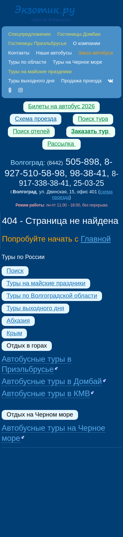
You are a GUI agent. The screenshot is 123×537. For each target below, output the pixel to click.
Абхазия (18, 320)
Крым (14, 333)
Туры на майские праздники (46, 283)
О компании (86, 43)
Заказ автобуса (95, 52)
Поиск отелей (31, 131)
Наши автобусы (54, 52)
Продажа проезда (81, 80)
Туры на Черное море (77, 62)
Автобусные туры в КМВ (46, 393)
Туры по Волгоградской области (52, 295)
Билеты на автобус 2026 (61, 106)
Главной (96, 238)
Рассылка (61, 143)
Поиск (15, 270)
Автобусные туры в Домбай (52, 381)
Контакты (19, 52)
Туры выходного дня (31, 80)
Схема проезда (35, 119)
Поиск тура (93, 119)
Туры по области (27, 62)
